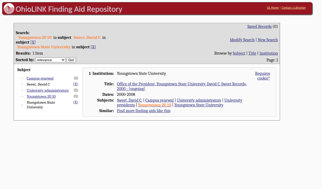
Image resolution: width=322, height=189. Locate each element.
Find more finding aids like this (143, 110)
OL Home (273, 7)
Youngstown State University (198, 105)
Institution (268, 53)
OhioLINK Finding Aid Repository (69, 9)
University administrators (48, 90)
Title (252, 53)
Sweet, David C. (129, 100)
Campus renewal (40, 78)
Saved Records (260, 26)
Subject (239, 53)
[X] (33, 42)
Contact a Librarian (294, 7)
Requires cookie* (262, 76)
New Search (268, 40)
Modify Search (242, 40)
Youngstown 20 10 (41, 96)
